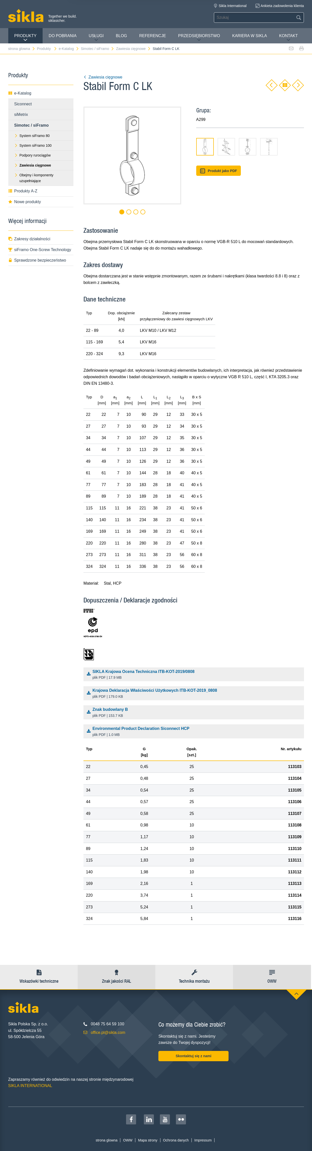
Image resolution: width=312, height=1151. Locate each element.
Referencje (152, 36)
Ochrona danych (176, 1140)
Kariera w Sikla (249, 36)
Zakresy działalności (29, 239)
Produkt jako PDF (218, 171)
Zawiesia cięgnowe (133, 49)
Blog (121, 36)
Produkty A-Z (22, 191)
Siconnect (23, 104)
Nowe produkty (24, 202)
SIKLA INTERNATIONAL (30, 1086)
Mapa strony (147, 1140)
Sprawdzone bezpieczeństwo (37, 260)
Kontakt (288, 38)
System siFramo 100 (33, 145)
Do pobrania (62, 36)
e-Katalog (69, 49)
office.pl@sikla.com (108, 1032)
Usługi (96, 38)
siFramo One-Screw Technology (39, 250)
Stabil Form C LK (166, 49)
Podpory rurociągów (32, 155)
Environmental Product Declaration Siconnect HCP (195, 731)
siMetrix (21, 114)
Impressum (203, 1140)
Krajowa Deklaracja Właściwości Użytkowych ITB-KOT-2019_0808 (195, 693)
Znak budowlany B (195, 712)
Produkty (25, 38)
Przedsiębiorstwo (199, 38)
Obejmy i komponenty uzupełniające (33, 178)
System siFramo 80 (32, 136)
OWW (127, 1140)
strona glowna (21, 49)
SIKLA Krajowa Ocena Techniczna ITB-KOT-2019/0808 (195, 674)
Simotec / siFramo (97, 49)
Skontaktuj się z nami (193, 1056)
